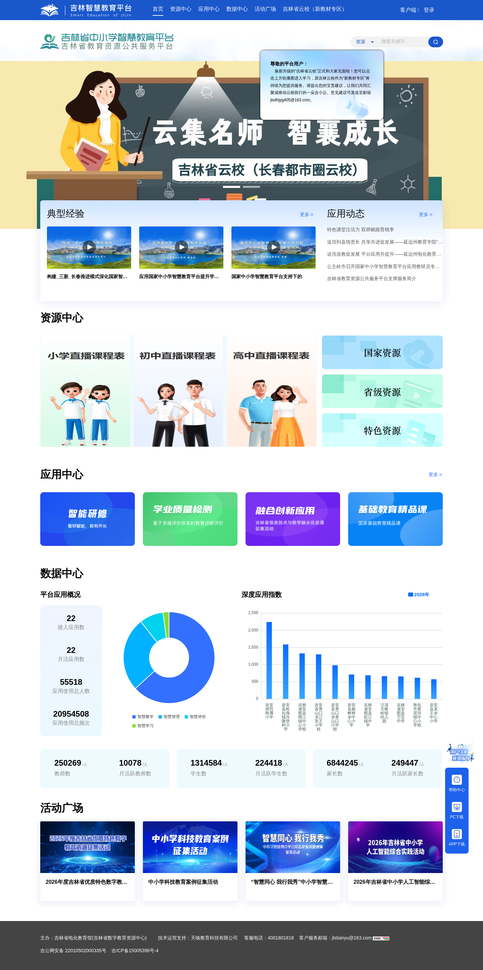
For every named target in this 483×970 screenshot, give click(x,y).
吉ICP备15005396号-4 (134, 950)
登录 (429, 10)
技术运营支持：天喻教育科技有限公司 (198, 937)
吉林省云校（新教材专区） (315, 9)
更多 (304, 214)
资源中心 (181, 9)
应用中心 (209, 9)
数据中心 (237, 9)
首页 (158, 9)
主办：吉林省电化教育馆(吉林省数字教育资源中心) (94, 937)
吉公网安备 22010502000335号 (73, 950)
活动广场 (265, 9)
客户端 (408, 10)
